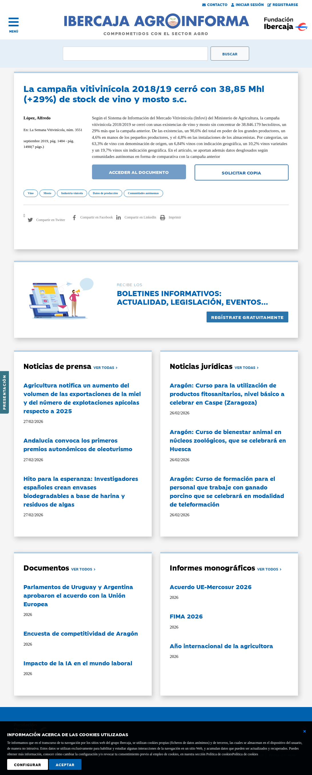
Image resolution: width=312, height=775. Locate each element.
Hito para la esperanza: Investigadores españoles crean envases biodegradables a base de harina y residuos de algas (80, 491)
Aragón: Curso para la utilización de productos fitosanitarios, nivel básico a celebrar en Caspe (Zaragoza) (227, 393)
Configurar (27, 764)
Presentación (4, 392)
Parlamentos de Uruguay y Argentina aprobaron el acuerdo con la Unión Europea (78, 595)
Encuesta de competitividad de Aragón (80, 633)
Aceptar (65, 764)
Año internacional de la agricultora (221, 645)
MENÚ (13, 31)
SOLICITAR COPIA (241, 172)
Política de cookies (245, 754)
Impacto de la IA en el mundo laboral (77, 662)
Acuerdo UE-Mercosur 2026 (211, 586)
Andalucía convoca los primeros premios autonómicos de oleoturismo (77, 444)
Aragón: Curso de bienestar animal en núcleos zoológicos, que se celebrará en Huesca (228, 440)
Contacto (214, 4)
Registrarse (282, 4)
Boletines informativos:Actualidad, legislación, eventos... (192, 297)
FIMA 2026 (186, 616)
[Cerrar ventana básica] (304, 731)
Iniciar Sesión (247, 4)
